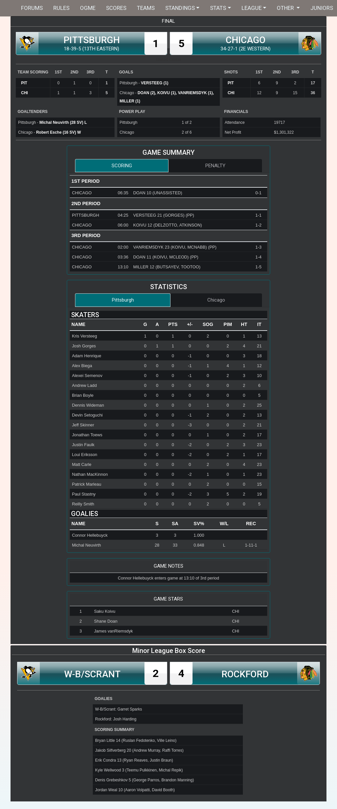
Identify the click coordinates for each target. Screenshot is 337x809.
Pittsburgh (123, 300)
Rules (61, 8)
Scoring (122, 166)
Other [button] (286, 8)
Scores (116, 8)
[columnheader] (104, 325)
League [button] (252, 8)
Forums (32, 8)
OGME (87, 8)
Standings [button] (180, 8)
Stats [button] (218, 8)
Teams (146, 8)
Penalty (215, 166)
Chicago (216, 300)
